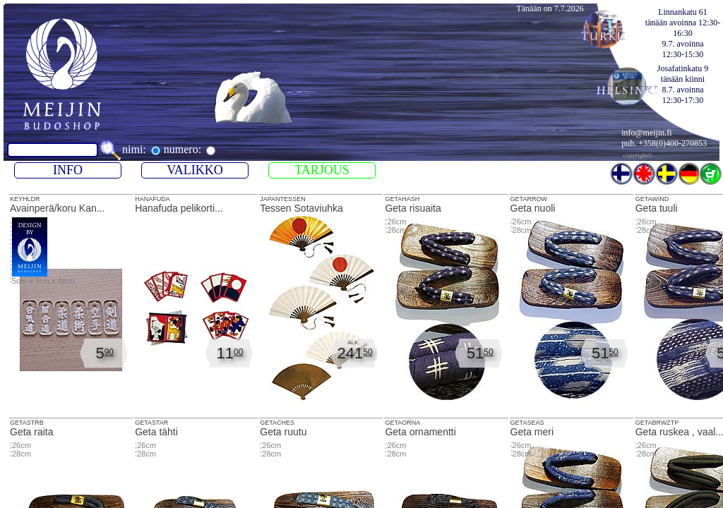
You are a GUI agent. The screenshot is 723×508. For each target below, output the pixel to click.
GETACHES (277, 422)
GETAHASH (402, 198)
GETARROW (528, 198)
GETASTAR (151, 422)
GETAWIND (652, 198)
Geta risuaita (446, 309)
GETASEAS (527, 422)
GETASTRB (27, 422)
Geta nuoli (571, 309)
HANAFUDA (196, 303)
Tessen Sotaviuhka (321, 309)
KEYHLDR (71, 303)
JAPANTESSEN (282, 198)
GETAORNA (402, 422)
